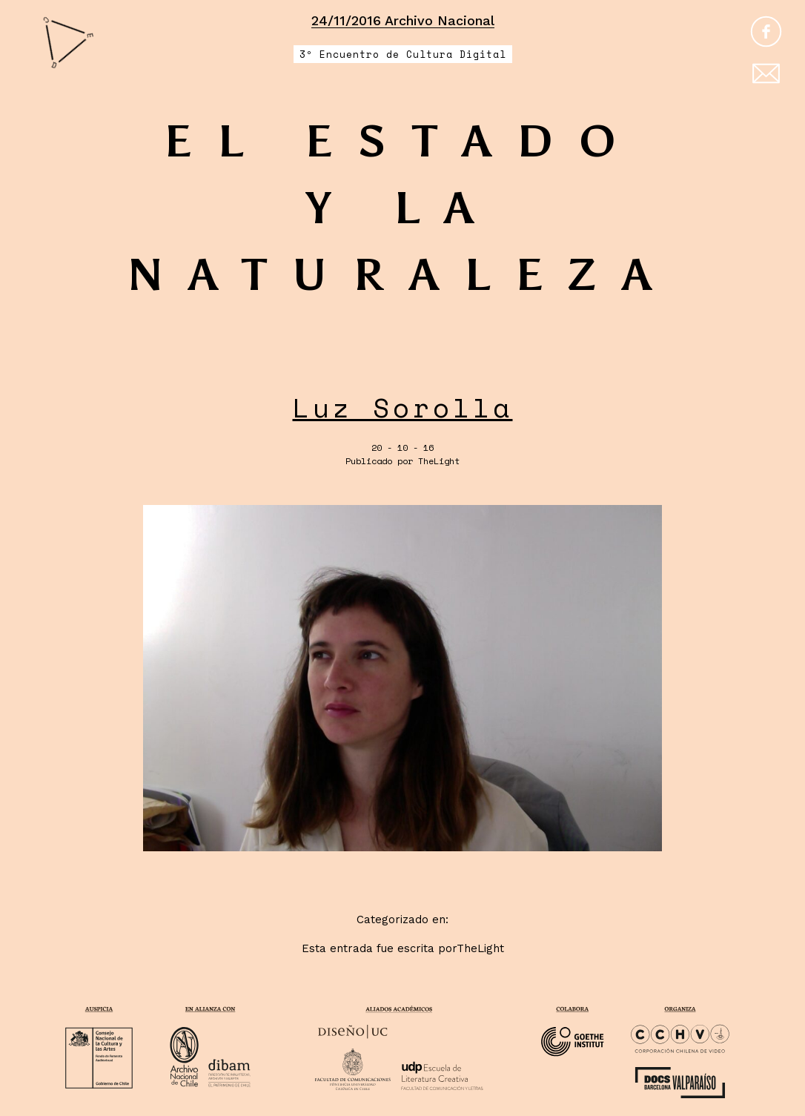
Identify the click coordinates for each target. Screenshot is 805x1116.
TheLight (439, 461)
